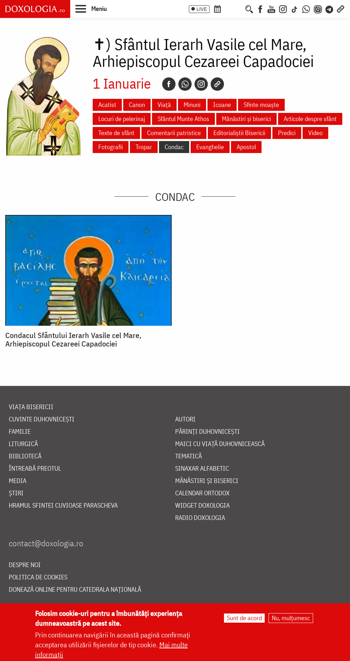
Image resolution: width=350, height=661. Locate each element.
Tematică (188, 456)
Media (17, 481)
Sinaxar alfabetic (202, 468)
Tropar (144, 147)
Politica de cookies (38, 577)
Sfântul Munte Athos (183, 119)
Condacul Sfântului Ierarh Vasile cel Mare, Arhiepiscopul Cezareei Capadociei (73, 339)
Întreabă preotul (35, 468)
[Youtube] (271, 8)
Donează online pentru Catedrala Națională (75, 589)
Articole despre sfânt (310, 119)
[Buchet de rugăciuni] (239, 8)
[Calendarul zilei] (229, 8)
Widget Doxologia (202, 505)
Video (315, 133)
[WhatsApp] (306, 8)
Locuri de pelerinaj (121, 119)
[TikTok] (294, 8)
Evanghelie (210, 147)
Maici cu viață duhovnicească (220, 444)
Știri (16, 493)
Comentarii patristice (174, 133)
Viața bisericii (31, 407)
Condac (174, 147)
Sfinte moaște (261, 105)
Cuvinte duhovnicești (41, 419)
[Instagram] (283, 8)
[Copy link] (217, 84)
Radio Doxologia (200, 518)
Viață (164, 105)
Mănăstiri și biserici (246, 119)
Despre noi (25, 565)
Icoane (222, 105)
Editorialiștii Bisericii (239, 133)
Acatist (107, 105)
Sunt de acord (244, 618)
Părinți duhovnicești (207, 432)
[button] (91, 8)
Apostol (246, 147)
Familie (20, 432)
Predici (287, 133)
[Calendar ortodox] (217, 8)
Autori (185, 419)
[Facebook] (260, 8)
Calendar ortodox (202, 493)
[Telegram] (330, 8)
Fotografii (110, 147)
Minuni (192, 105)
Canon (137, 105)
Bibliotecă (25, 456)
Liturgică (23, 444)
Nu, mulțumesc (291, 618)
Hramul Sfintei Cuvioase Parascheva (63, 505)
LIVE (202, 9)
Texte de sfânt (116, 133)
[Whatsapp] (185, 84)
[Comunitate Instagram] (318, 8)
